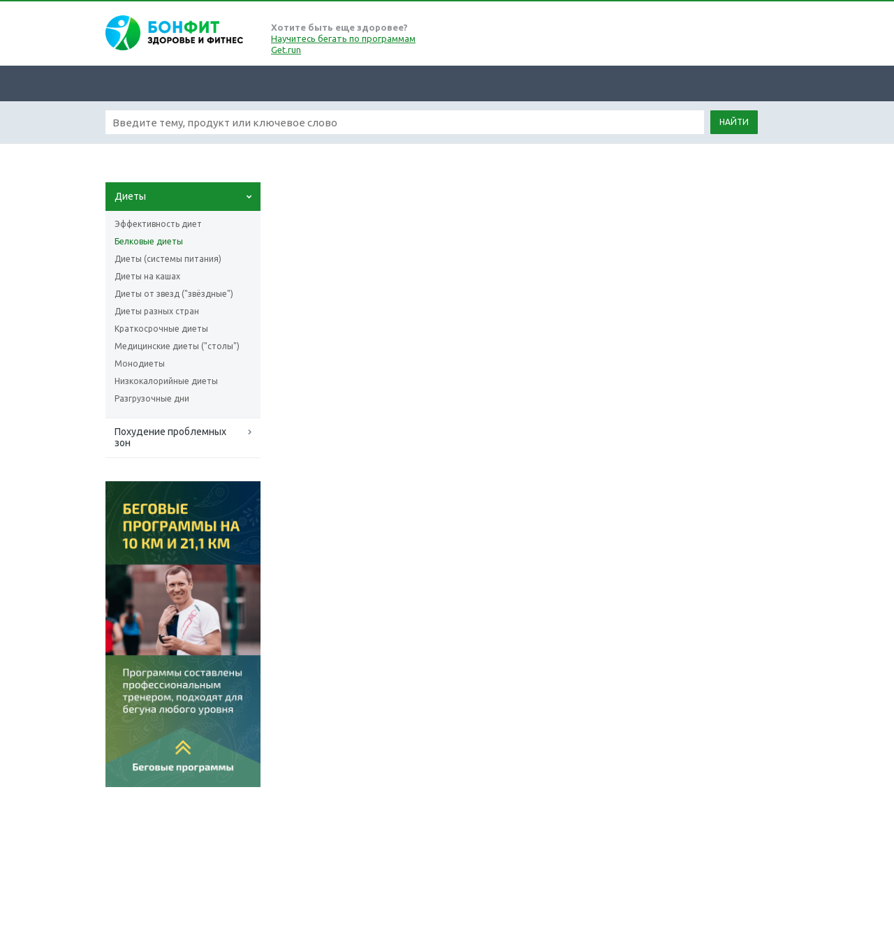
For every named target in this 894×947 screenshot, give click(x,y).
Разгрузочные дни (152, 398)
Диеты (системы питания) (168, 258)
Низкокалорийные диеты (166, 381)
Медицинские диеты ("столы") (177, 346)
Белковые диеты (149, 241)
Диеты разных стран (157, 311)
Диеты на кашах (147, 276)
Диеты (130, 196)
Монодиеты (140, 363)
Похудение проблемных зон (170, 437)
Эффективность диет (158, 223)
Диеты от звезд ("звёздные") (174, 293)
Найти (734, 121)
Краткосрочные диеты (161, 328)
